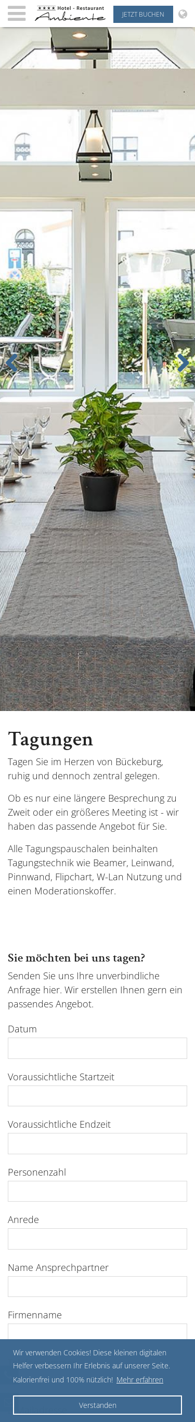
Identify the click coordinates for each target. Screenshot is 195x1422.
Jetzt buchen (143, 14)
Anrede (23, 1219)
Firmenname (35, 1314)
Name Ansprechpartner (58, 1267)
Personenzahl (37, 1172)
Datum (22, 1028)
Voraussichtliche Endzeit (59, 1124)
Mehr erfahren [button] (139, 1379)
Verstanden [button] (97, 1405)
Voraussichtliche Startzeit (61, 1076)
